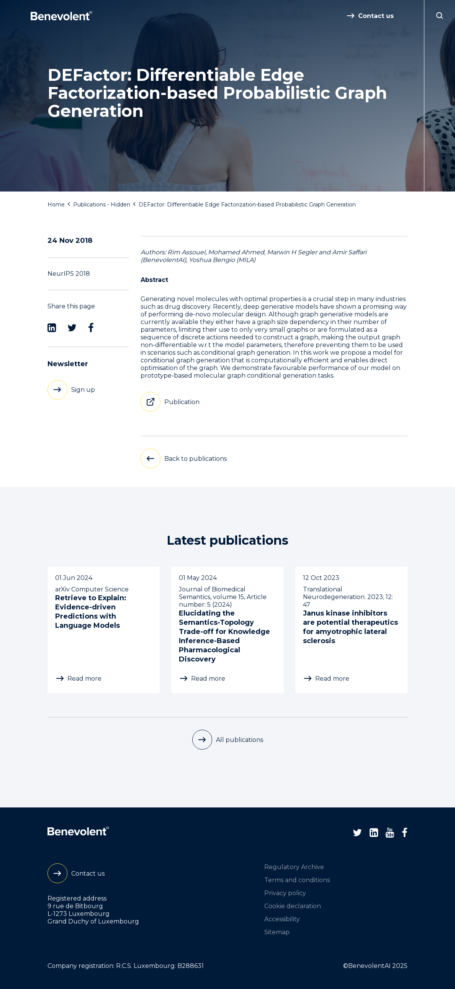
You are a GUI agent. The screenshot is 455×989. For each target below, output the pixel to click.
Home (56, 204)
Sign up (83, 389)
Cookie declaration (292, 906)
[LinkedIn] (51, 328)
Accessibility (282, 919)
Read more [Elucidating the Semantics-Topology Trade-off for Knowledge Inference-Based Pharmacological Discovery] (208, 678)
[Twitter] (72, 328)
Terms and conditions (297, 880)
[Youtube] (390, 833)
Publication (182, 402)
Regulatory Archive (294, 867)
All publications (239, 739)
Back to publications (195, 458)
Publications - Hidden (101, 204)
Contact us (376, 16)
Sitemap (277, 932)
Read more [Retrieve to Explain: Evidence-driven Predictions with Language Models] (84, 678)
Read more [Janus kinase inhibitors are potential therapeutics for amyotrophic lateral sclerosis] (332, 678)
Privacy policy (285, 893)
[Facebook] (91, 328)
